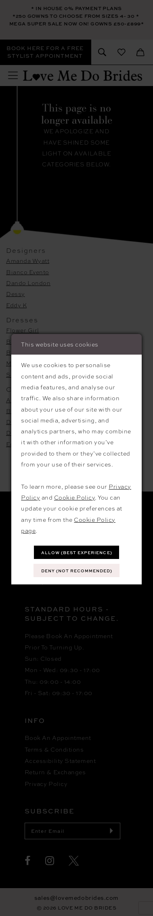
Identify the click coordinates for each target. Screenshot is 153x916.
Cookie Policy (74, 497)
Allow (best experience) (76, 552)
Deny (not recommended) (76, 571)
